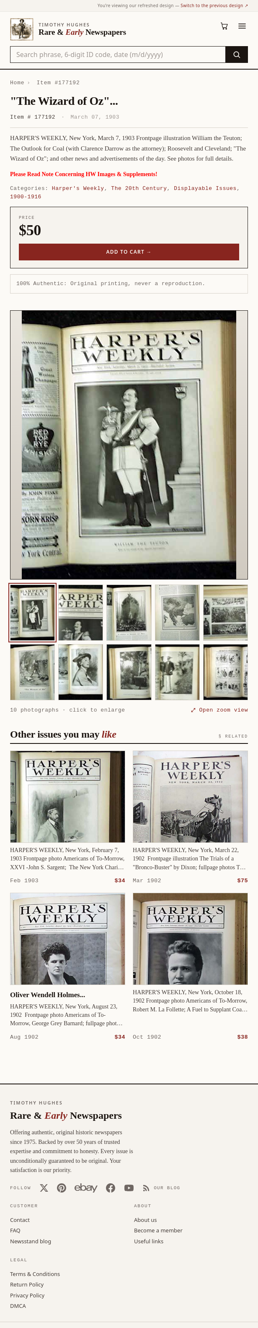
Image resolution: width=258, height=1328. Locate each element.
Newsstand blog (30, 1241)
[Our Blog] (161, 1187)
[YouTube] (129, 1187)
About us (145, 1219)
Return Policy (27, 1284)
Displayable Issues (205, 188)
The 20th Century (139, 188)
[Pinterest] (61, 1187)
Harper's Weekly (78, 188)
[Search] (236, 54)
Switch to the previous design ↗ (214, 5)
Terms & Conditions (35, 1273)
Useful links (148, 1241)
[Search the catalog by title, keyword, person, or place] (117, 54)
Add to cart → (129, 251)
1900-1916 (25, 196)
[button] (129, 445)
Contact (20, 1219)
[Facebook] (110, 1187)
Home (17, 82)
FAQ (15, 1230)
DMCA (18, 1305)
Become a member (158, 1230)
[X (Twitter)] (44, 1187)
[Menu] (242, 26)
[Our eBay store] (86, 1187)
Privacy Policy (27, 1295)
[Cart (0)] (224, 26)
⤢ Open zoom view (219, 710)
